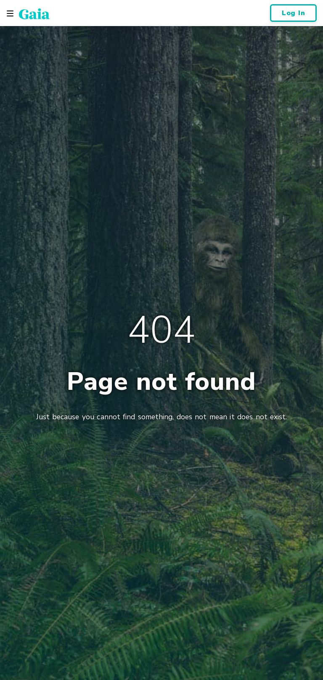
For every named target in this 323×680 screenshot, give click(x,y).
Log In (293, 13)
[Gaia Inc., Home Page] (34, 13)
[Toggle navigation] (10, 13)
